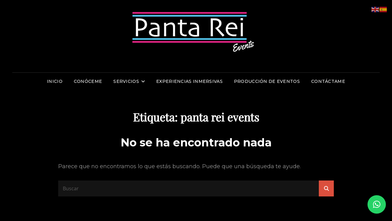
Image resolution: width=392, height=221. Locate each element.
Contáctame (328, 81)
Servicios (126, 81)
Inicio (54, 81)
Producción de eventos (267, 81)
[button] (377, 204)
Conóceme (88, 81)
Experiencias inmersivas (189, 81)
